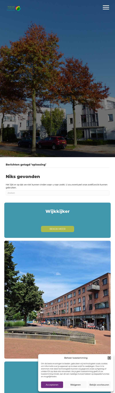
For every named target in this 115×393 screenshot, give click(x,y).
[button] (109, 357)
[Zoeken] (57, 193)
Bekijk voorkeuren (99, 384)
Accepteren (52, 384)
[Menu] (106, 7)
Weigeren (75, 384)
